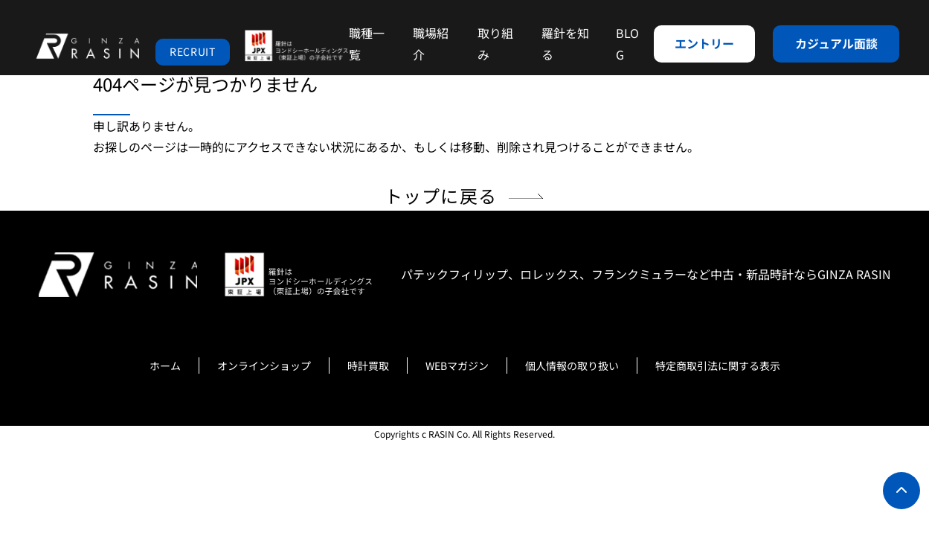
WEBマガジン (457, 365)
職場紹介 (431, 43)
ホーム (165, 365)
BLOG (627, 43)
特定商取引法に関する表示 (717, 365)
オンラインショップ (264, 365)
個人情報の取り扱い (572, 365)
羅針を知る (565, 43)
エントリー (704, 43)
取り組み (495, 43)
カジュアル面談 (836, 43)
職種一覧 (367, 43)
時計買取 (368, 365)
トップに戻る (441, 195)
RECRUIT (193, 51)
